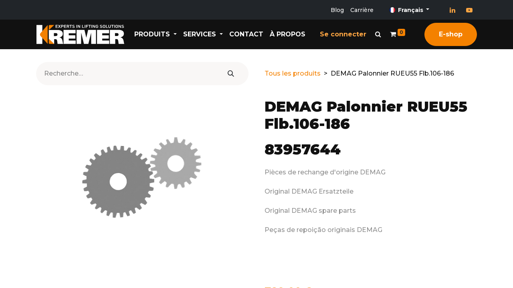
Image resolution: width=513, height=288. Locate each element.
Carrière (362, 10)
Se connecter (343, 34)
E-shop (451, 34)
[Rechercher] (230, 73)
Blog (337, 10)
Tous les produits (293, 73)
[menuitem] (246, 34)
